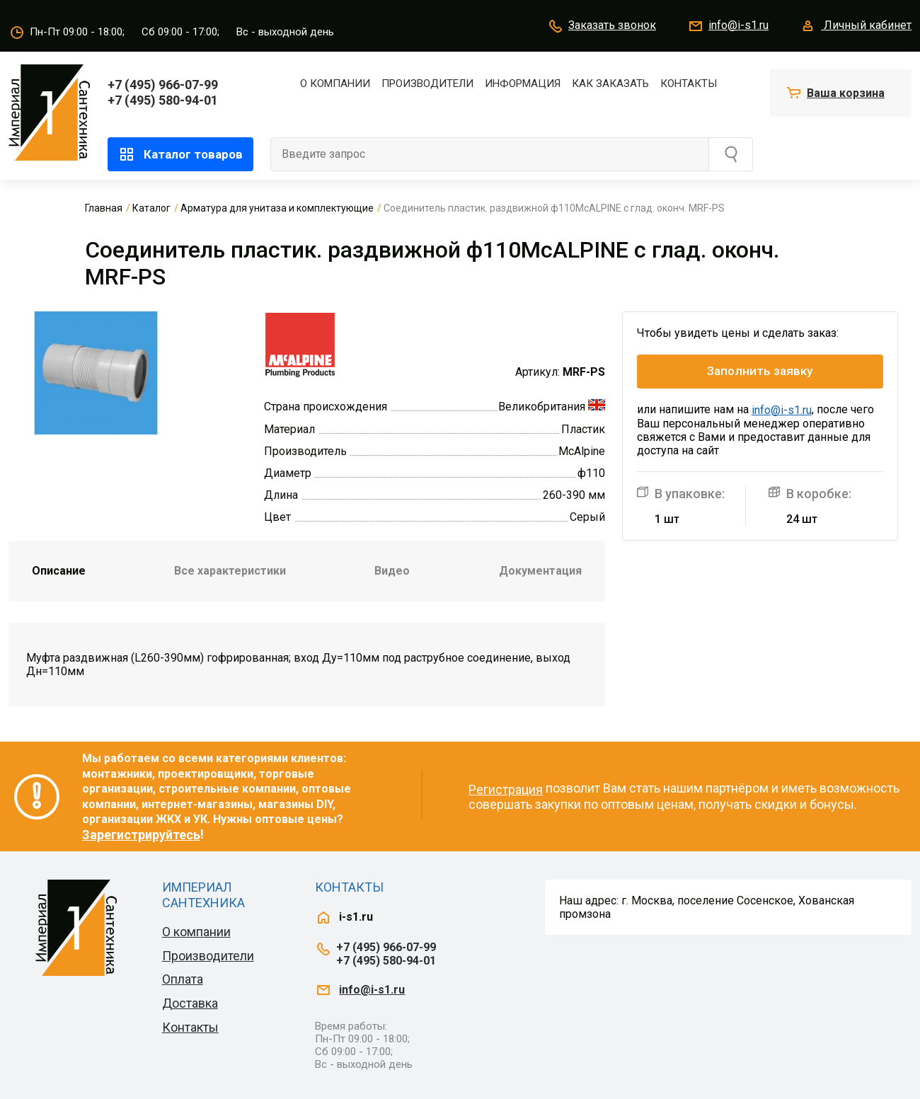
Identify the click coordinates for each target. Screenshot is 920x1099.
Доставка (190, 1003)
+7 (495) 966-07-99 (163, 84)
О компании (335, 83)
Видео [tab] (392, 570)
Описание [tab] (59, 570)
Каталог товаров (180, 154)
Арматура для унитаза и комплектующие (277, 208)
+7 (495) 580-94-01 (163, 100)
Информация (522, 83)
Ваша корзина (846, 93)
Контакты (688, 83)
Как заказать (610, 83)
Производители (427, 83)
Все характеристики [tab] (230, 570)
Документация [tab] (540, 570)
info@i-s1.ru (728, 26)
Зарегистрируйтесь (141, 834)
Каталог (151, 208)
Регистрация (505, 789)
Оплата (182, 979)
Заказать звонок (601, 26)
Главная (103, 208)
